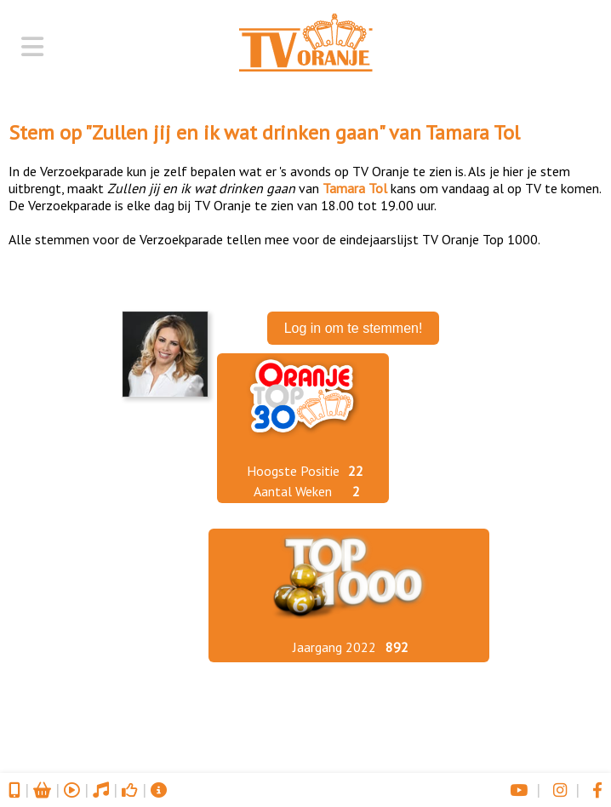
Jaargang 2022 (334, 646)
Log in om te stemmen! (353, 328)
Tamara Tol (472, 132)
